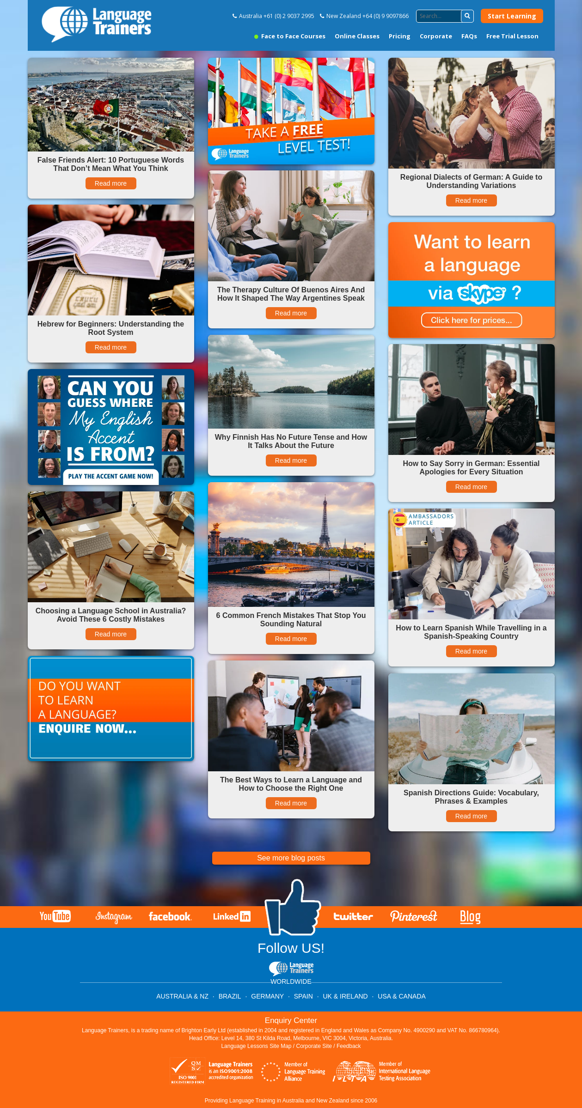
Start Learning (512, 16)
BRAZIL (230, 996)
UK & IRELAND (345, 996)
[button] (467, 16)
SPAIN (303, 996)
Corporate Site (314, 1046)
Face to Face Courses (289, 36)
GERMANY (267, 996)
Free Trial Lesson (512, 36)
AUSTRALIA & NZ (182, 996)
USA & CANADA (401, 996)
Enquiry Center (291, 1020)
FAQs (469, 36)
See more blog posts (291, 858)
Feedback (349, 1046)
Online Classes (357, 36)
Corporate (436, 36)
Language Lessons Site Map (256, 1046)
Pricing (399, 36)
